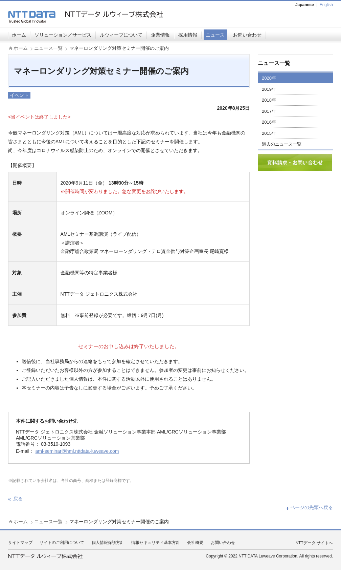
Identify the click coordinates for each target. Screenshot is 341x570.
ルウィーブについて (121, 35)
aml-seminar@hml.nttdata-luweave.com (77, 451)
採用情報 (187, 35)
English (326, 4)
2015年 (269, 133)
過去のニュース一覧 (281, 144)
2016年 (269, 122)
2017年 (269, 111)
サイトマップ (20, 542)
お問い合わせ (247, 35)
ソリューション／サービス (63, 35)
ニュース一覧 (48, 48)
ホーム (19, 35)
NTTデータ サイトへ (314, 543)
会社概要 (195, 542)
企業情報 (160, 35)
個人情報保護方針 (108, 542)
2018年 (269, 100)
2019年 (269, 89)
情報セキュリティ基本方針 (155, 542)
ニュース (215, 35)
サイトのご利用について (62, 542)
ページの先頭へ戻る (311, 507)
